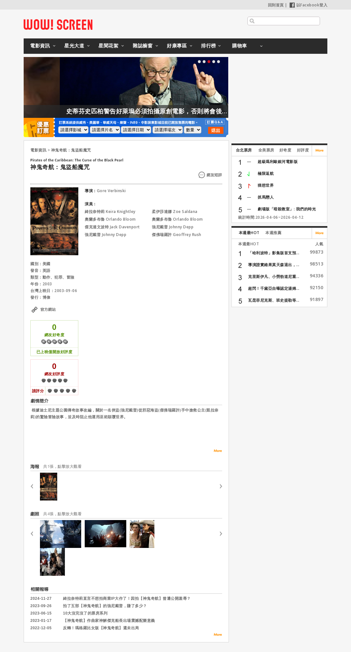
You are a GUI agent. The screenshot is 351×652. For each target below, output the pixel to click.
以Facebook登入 (309, 5)
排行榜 (208, 45)
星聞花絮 (108, 45)
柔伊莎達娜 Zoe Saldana (175, 211)
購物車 (239, 45)
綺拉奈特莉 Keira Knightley (110, 211)
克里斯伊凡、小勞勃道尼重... (274, 276)
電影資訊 (40, 45)
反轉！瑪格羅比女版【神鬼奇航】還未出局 (101, 628)
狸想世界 (266, 185)
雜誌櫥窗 (142, 45)
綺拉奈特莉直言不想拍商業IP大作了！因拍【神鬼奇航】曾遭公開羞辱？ (127, 598)
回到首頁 (276, 5)
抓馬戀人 (266, 197)
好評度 (303, 150)
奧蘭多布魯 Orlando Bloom (110, 219)
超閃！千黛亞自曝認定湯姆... (274, 288)
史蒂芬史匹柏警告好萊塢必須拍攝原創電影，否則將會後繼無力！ (176, 111)
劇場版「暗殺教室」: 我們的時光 (287, 209)
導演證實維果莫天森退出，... (274, 264)
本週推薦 (273, 232)
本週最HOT (249, 232)
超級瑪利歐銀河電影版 (278, 161)
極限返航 (266, 173)
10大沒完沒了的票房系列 (85, 613)
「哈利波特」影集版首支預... (274, 253)
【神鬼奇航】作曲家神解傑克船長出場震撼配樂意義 (109, 620)
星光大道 (74, 45)
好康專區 (177, 45)
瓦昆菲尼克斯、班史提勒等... (274, 300)
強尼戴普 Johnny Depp (172, 227)
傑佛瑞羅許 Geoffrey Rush (176, 234)
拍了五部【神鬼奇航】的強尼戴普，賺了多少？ (105, 606)
